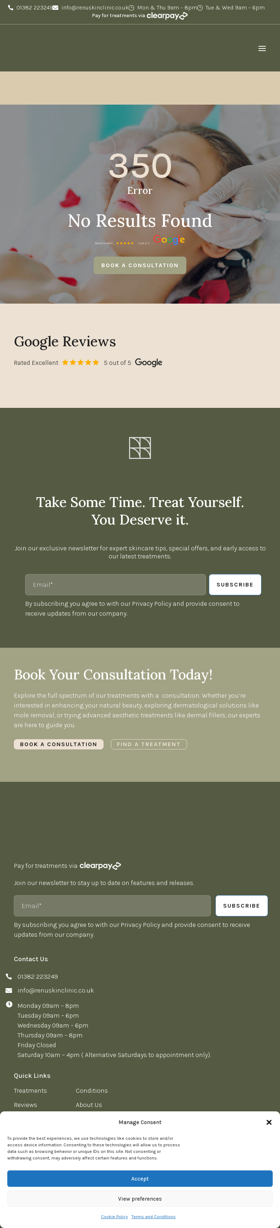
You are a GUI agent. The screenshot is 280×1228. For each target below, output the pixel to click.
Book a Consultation (58, 690)
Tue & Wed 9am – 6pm (235, 8)
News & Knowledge (42, 1053)
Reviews (25, 1038)
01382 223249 (34, 8)
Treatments (30, 1024)
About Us (89, 1038)
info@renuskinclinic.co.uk (95, 8)
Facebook (32, 1090)
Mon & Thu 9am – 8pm (167, 8)
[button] (269, 1122)
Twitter (27, 1104)
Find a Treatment (149, 690)
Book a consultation (140, 199)
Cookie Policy (114, 1216)
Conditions (92, 1024)
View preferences (140, 1199)
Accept (140, 1179)
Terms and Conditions (154, 1216)
